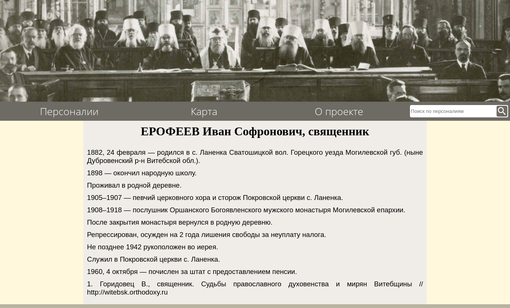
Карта (204, 111)
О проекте (339, 111)
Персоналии (69, 111)
